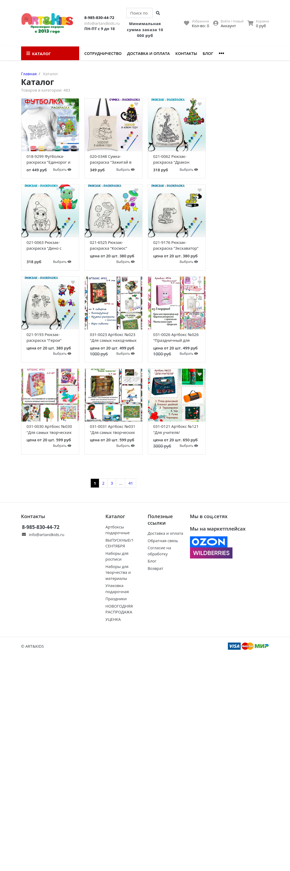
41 (131, 483)
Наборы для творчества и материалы (118, 572)
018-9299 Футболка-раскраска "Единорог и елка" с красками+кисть (49, 160)
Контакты (186, 53)
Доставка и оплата (148, 53)
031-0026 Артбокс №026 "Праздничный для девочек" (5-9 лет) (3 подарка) (176, 338)
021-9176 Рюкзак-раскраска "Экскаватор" (176, 245)
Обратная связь (163, 540)
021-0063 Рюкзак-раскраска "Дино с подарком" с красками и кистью (50, 246)
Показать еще (113, 469)
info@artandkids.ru (102, 23)
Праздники (116, 598)
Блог (208, 53)
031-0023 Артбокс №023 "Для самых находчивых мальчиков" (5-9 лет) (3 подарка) (113, 338)
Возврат (155, 568)
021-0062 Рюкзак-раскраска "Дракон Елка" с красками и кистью (171, 160)
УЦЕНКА (113, 619)
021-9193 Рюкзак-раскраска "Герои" (44, 337)
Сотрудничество (103, 53)
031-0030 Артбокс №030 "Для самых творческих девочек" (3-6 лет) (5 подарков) (49, 430)
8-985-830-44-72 (99, 17)
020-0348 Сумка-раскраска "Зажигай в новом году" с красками (113, 160)
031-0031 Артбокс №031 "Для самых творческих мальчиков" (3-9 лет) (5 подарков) (112, 430)
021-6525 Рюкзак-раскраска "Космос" (108, 245)
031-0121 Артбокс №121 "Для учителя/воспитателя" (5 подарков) (176, 430)
